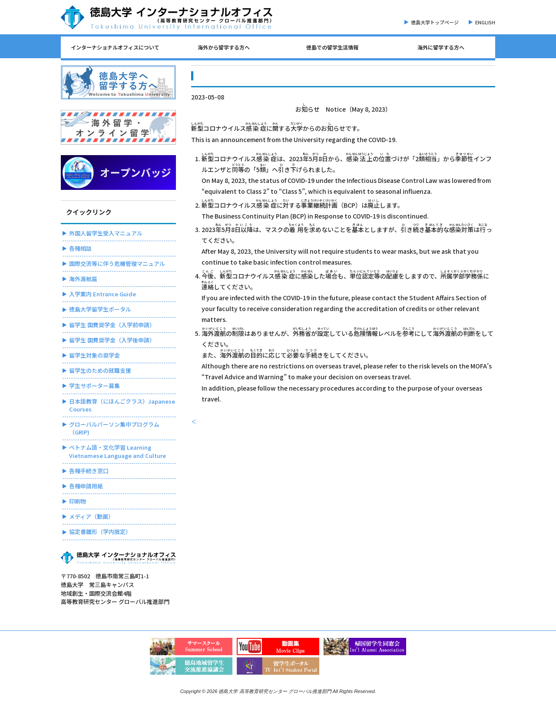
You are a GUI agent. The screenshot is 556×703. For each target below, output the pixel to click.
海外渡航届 (83, 279)
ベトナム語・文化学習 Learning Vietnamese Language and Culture (117, 451)
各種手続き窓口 (89, 471)
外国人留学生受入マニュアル (105, 233)
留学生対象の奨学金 (94, 355)
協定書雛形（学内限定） (100, 531)
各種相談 (80, 248)
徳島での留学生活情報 (332, 47)
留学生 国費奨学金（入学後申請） (112, 340)
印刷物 (77, 501)
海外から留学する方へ (224, 47)
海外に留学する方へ (440, 47)
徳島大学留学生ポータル (100, 309)
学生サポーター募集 (94, 385)
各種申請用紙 (86, 486)
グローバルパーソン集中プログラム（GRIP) (114, 428)
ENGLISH (485, 22)
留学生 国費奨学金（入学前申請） (112, 325)
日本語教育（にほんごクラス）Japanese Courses (122, 405)
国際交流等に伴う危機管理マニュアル (117, 263)
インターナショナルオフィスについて (115, 47)
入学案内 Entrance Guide (102, 294)
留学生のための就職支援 (100, 370)
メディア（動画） (91, 516)
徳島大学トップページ (435, 22)
